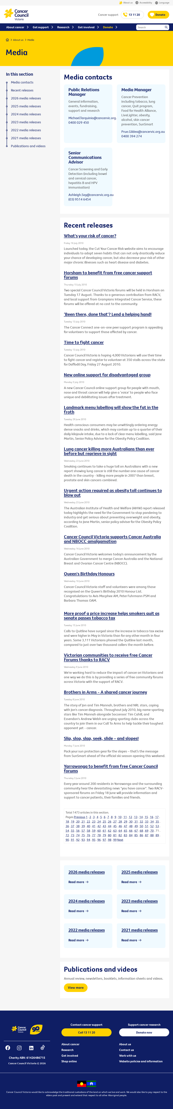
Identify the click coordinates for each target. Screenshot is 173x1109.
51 (146, 826)
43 (104, 826)
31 (136, 821)
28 (120, 821)
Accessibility (143, 3)
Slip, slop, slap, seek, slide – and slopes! (101, 738)
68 (141, 830)
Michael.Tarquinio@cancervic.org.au (94, 118)
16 (151, 817)
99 (115, 840)
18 (67, 821)
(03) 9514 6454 (79, 199)
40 (88, 826)
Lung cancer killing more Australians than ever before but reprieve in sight (109, 451)
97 (104, 840)
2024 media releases (86, 901)
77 (93, 835)
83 (125, 835)
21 (83, 821)
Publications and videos (28, 146)
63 (115, 830)
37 (72, 826)
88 (152, 835)
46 (120, 826)
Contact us (126, 1050)
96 (99, 840)
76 (88, 835)
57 (83, 830)
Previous (79, 817)
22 (88, 821)
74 (78, 835)
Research (67, 1050)
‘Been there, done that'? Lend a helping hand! (108, 314)
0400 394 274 (131, 136)
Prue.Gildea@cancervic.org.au (143, 131)
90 (67, 840)
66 (131, 830)
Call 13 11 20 (86, 1032)
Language (162, 3)
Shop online (69, 1061)
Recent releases (22, 90)
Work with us (127, 1055)
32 (141, 821)
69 (146, 830)
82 (120, 835)
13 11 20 (134, 15)
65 (125, 830)
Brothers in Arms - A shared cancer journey (105, 692)
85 (136, 835)
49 (136, 826)
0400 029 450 (78, 122)
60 (99, 830)
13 (135, 817)
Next (120, 840)
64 (120, 830)
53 (157, 826)
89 (157, 835)
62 (109, 830)
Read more (76, 882)
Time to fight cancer (84, 342)
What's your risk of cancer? (90, 235)
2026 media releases (86, 872)
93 (83, 840)
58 (88, 830)
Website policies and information (141, 1061)
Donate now (144, 1032)
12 (130, 817)
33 (146, 821)
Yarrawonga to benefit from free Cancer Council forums (111, 768)
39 (83, 826)
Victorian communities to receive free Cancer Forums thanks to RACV (108, 657)
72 (67, 835)
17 (157, 817)
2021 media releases (139, 930)
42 (99, 826)
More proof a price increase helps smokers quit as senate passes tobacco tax (111, 615)
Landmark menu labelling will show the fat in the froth (111, 409)
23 (93, 821)
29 (125, 821)
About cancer (70, 1044)
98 (109, 840)
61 (104, 830)
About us (126, 3)
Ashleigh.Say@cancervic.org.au (91, 195)
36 (67, 826)
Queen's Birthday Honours (89, 573)
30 (131, 821)
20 (78, 821)
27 (115, 821)
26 (109, 821)
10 (120, 817)
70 (152, 830)
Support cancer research (144, 1024)
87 (146, 835)
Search (166, 27)
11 (125, 817)
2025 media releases (139, 872)
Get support (41, 27)
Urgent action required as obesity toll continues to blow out (113, 492)
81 (115, 835)
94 (88, 840)
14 (141, 817)
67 (136, 830)
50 (141, 826)
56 (78, 830)
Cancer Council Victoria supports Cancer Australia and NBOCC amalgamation (112, 539)
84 (131, 835)
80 (109, 835)
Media (30, 40)
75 (83, 835)
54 (67, 830)
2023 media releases (139, 901)
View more (76, 987)
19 (72, 821)
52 (152, 826)
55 (72, 830)
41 (93, 826)
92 (78, 840)
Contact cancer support (86, 1024)
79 (104, 835)
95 (93, 840)
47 (125, 826)
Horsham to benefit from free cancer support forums (108, 275)
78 (99, 835)
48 (131, 826)
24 (99, 821)
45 (115, 826)
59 (93, 830)
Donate (160, 15)
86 (141, 835)
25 (104, 821)
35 (157, 821)
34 (152, 821)
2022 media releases (86, 930)
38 (78, 826)
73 (72, 835)
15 (146, 817)
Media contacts (22, 82)
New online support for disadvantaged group (107, 374)
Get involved (69, 1055)
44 (109, 826)
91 (72, 840)
